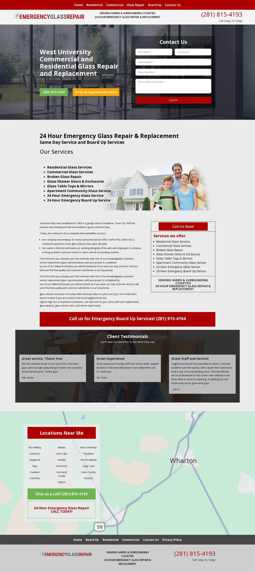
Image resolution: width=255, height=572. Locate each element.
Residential (95, 5)
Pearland (34, 472)
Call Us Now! (183, 226)
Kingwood (34, 459)
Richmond (61, 466)
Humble (62, 459)
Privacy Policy (172, 540)
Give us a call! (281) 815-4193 (61, 493)
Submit (173, 100)
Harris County (88, 472)
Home (78, 5)
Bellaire (62, 447)
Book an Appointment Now (96, 92)
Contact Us (173, 5)
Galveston (34, 453)
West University (88, 447)
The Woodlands (88, 459)
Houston (88, 478)
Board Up (154, 5)
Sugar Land (88, 466)
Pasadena (88, 453)
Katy (34, 466)
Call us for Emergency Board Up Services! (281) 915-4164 (127, 318)
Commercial (114, 5)
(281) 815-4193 (221, 14)
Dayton (62, 482)
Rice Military (34, 447)
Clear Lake (61, 453)
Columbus (34, 478)
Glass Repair (135, 5)
